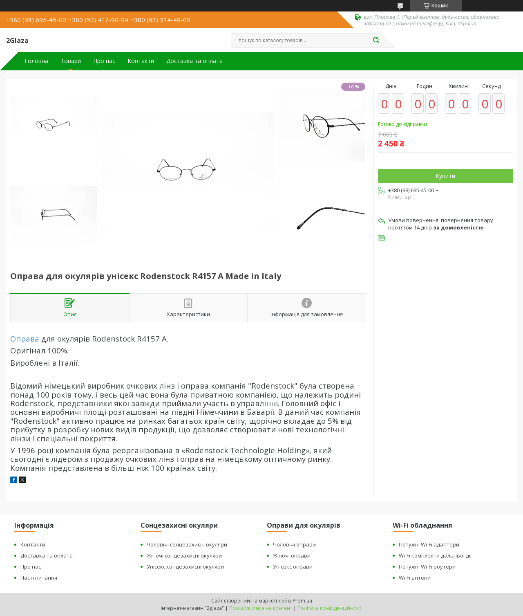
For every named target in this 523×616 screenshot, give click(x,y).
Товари (70, 61)
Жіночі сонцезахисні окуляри (184, 555)
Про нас (104, 61)
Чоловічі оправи (294, 544)
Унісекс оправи (293, 566)
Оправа (24, 338)
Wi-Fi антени (415, 577)
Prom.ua (302, 600)
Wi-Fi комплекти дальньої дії (435, 555)
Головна (36, 61)
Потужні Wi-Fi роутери (427, 566)
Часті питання (38, 577)
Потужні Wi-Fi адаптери (429, 544)
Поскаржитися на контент (260, 608)
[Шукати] (376, 40)
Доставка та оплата (194, 61)
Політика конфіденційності (329, 608)
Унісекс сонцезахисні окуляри (185, 566)
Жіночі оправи (292, 555)
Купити (445, 176)
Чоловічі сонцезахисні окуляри (187, 544)
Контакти (140, 61)
